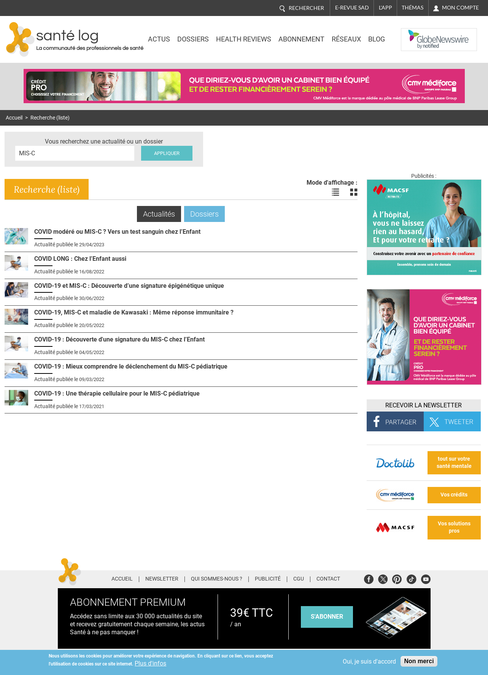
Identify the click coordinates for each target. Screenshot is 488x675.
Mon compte (460, 8)
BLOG (376, 39)
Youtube (426, 578)
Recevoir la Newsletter (423, 405)
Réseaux (346, 39)
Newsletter (161, 579)
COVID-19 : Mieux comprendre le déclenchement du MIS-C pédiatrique (130, 366)
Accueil (14, 118)
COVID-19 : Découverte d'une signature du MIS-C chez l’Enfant (119, 339)
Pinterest (397, 578)
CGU (298, 579)
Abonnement (301, 39)
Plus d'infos (150, 663)
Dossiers (193, 39)
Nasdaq (416, 34)
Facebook (369, 578)
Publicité (268, 579)
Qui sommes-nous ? (216, 579)
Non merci (419, 661)
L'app (385, 8)
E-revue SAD (352, 8)
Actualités (162, 214)
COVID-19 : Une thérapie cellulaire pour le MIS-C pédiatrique (117, 393)
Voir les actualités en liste (335, 192)
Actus (159, 39)
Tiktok (411, 578)
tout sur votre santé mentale (454, 462)
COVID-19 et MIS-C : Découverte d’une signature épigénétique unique (129, 285)
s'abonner (327, 616)
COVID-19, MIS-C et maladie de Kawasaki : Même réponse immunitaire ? (134, 312)
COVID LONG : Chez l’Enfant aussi (80, 258)
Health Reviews (243, 39)
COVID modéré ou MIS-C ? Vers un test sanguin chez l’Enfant (117, 231)
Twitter (383, 578)
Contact (328, 579)
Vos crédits (453, 494)
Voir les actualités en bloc (354, 192)
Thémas (412, 8)
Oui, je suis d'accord (369, 661)
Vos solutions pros (454, 527)
